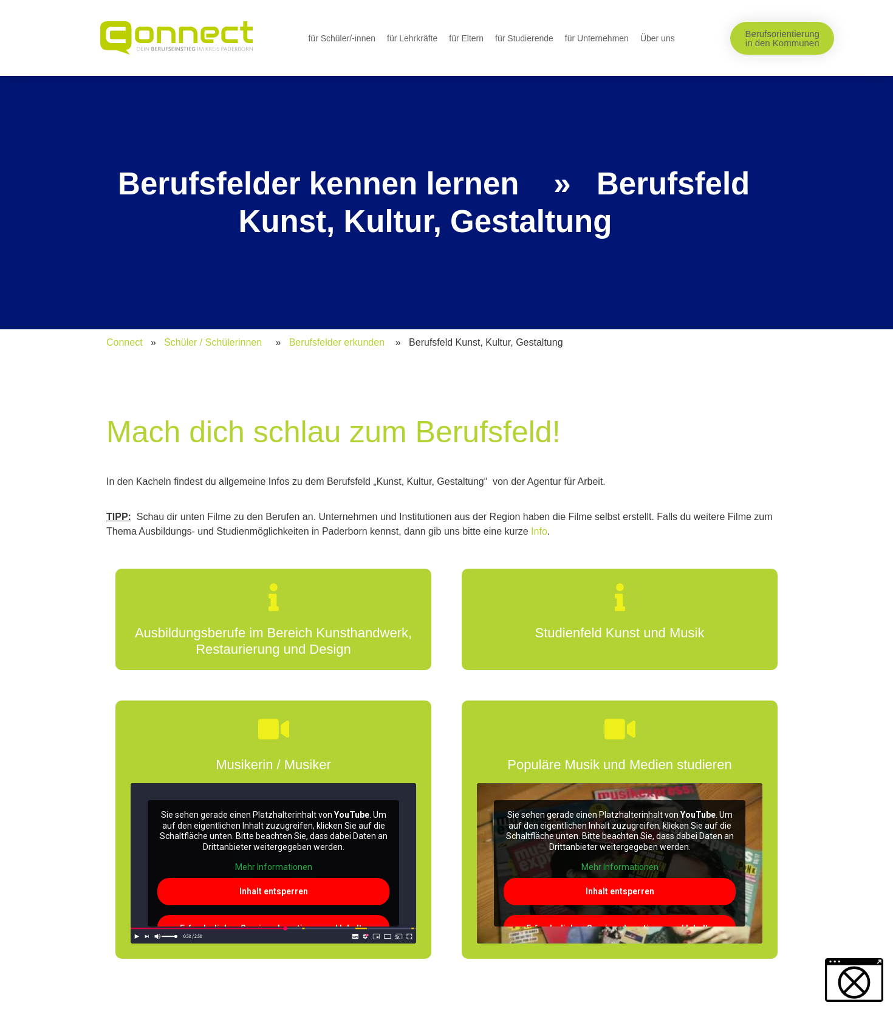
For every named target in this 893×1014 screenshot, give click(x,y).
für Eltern (466, 38)
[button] (854, 980)
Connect (124, 342)
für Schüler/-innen (341, 38)
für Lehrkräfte (412, 38)
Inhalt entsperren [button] (273, 891)
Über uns (657, 38)
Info (539, 531)
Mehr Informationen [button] (273, 867)
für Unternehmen (597, 38)
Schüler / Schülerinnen (213, 342)
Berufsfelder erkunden (337, 342)
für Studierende (524, 38)
